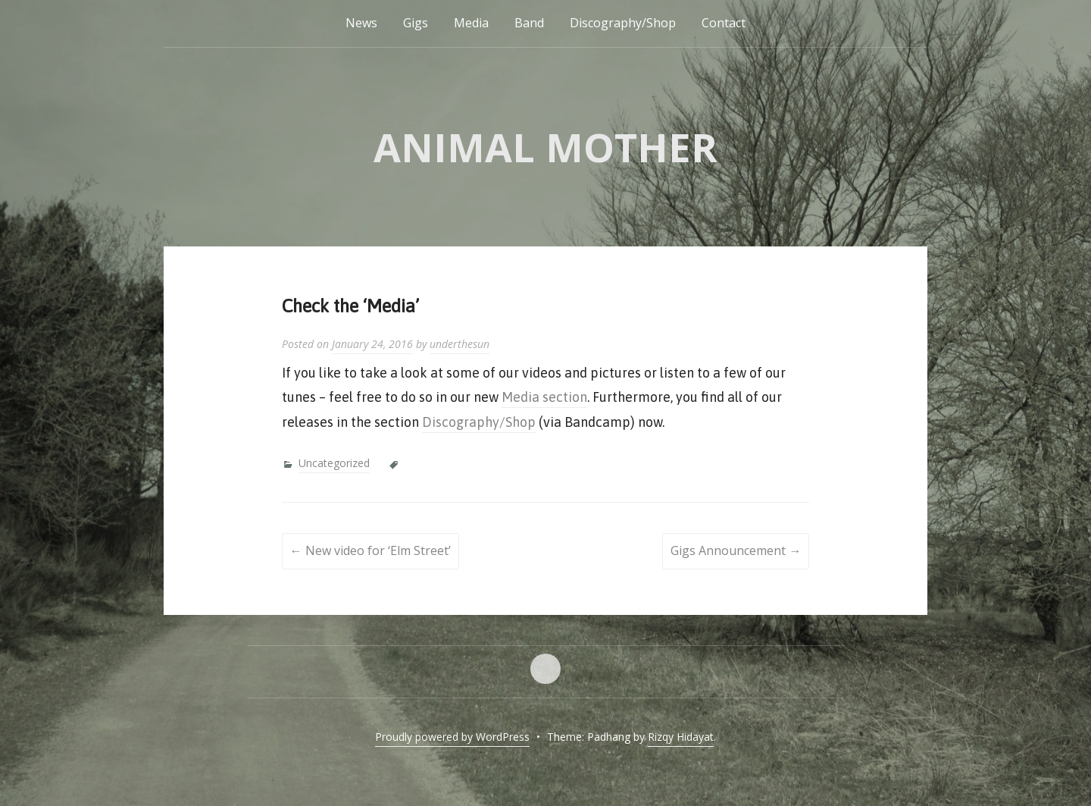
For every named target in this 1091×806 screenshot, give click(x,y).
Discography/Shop (623, 22)
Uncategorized (334, 463)
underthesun (459, 344)
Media (471, 22)
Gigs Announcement (736, 550)
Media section (544, 397)
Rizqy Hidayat (681, 736)
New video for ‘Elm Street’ (370, 550)
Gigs (415, 22)
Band (529, 22)
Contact (724, 22)
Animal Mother (545, 147)
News (361, 22)
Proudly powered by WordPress (452, 736)
